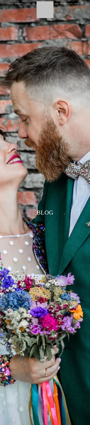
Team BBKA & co (19, 3)
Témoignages (63, 3)
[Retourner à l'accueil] (45, 9)
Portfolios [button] (27, 3)
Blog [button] (33, 3)
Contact (76, 3)
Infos (56, 3)
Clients (70, 3)
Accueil (11, 3)
